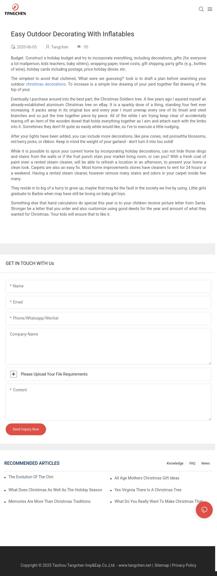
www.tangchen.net (134, 565)
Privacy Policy (184, 565)
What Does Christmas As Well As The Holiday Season (55, 490)
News (205, 463)
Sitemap (162, 565)
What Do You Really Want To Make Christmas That (158, 501)
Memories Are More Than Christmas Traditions (49, 501)
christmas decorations (46, 84)
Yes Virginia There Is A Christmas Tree (147, 490)
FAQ (192, 463)
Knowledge (175, 463)
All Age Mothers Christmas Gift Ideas (146, 478)
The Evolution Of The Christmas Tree (30, 477)
